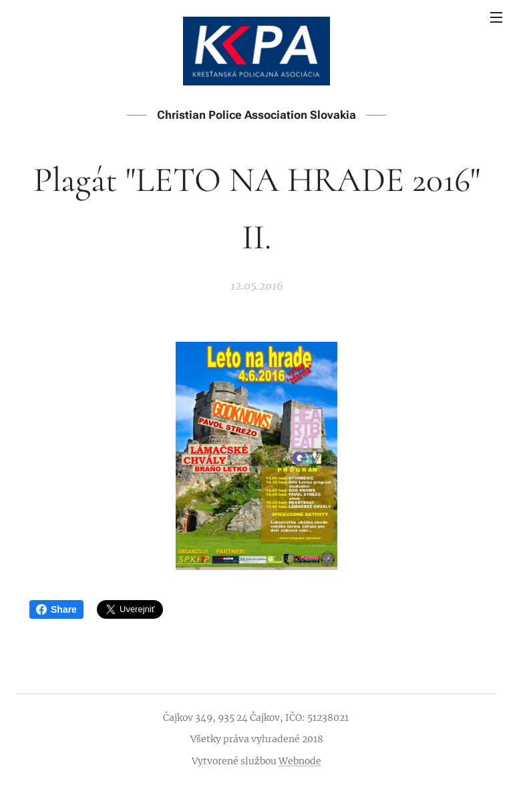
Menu (496, 17)
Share (56, 609)
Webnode (300, 761)
